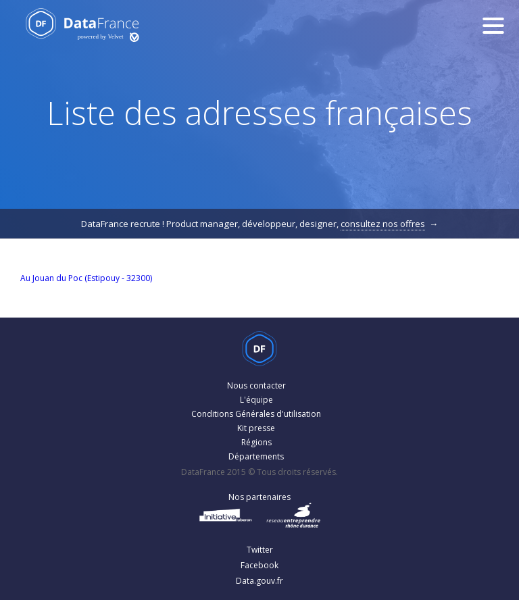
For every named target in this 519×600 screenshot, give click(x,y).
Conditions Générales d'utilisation (256, 414)
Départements (256, 456)
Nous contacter (256, 385)
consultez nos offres (383, 224)
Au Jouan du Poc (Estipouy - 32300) (86, 278)
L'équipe (256, 399)
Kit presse (256, 428)
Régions (256, 442)
